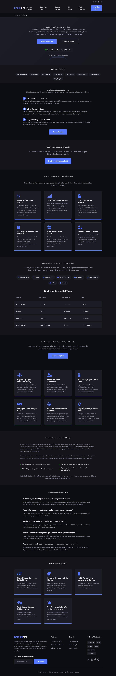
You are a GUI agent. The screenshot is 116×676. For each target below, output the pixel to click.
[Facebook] (98, 2)
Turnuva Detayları (29, 8)
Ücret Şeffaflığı (58, 74)
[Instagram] (96, 2)
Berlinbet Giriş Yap (47, 41)
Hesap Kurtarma (82, 74)
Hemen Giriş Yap (58, 132)
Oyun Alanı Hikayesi (43, 8)
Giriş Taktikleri (70, 8)
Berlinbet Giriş (97, 8)
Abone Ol (40, 662)
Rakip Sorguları (82, 8)
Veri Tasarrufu (34, 74)
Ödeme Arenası (57, 8)
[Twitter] (93, 2)
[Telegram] (101, 2)
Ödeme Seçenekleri (68, 41)
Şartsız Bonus (70, 74)
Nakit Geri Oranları (22, 74)
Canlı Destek (73, 648)
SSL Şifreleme (46, 74)
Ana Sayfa (17, 15)
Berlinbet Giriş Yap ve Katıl (58, 161)
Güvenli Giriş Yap (58, 356)
